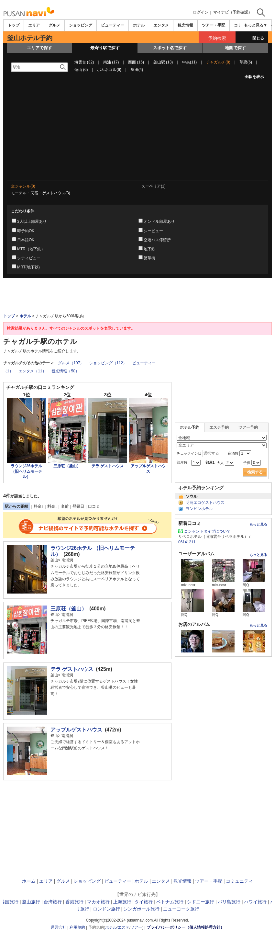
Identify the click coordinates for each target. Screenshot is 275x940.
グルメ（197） (71, 363)
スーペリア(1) (153, 186)
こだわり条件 (22, 211)
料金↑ (38, 506)
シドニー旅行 (200, 901)
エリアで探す (39, 47)
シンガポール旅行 (141, 909)
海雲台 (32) (84, 62)
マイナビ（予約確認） (232, 12)
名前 (65, 506)
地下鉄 (149, 249)
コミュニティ (239, 881)
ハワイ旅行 (255, 901)
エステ (123, 927)
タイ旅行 (144, 901)
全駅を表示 (254, 76)
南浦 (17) (111, 62)
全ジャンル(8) (23, 186)
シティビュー (28, 258)
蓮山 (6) (81, 69)
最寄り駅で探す (105, 47)
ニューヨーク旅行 (181, 909)
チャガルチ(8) (218, 62)
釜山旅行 (31, 901)
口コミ (94, 506)
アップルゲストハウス (76, 729)
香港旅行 (74, 901)
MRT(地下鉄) (28, 267)
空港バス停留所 (157, 240)
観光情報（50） (65, 371)
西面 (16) (136, 62)
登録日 (78, 506)
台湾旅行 (53, 901)
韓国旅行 (9, 901)
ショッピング (80, 25)
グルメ (54, 25)
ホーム (29, 881)
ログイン (200, 12)
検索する (255, 472)
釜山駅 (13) (163, 62)
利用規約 (77, 927)
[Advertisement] (137, 131)
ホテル (139, 25)
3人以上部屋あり (32, 221)
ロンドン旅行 (106, 909)
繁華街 (149, 258)
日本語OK (25, 240)
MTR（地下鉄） (31, 249)
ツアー (136, 927)
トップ (13, 25)
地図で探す (235, 47)
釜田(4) (137, 69)
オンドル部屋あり (159, 221)
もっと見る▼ (255, 25)
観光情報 (185, 25)
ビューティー (112, 25)
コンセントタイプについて (207, 531)
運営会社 (58, 927)
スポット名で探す (170, 47)
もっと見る (258, 524)
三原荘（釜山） (67, 466)
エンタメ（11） (32, 371)
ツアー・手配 (213, 25)
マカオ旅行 (98, 901)
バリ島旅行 (229, 901)
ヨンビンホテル (199, 508)
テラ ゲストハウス (108, 466)
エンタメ (161, 25)
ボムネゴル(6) (109, 69)
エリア (34, 25)
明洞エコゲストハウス (205, 502)
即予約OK (25, 231)
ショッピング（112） (108, 363)
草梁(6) (245, 62)
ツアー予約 (248, 427)
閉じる (258, 38)
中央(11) (189, 62)
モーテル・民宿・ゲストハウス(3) (40, 193)
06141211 (186, 542)
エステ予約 (219, 427)
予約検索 (217, 38)
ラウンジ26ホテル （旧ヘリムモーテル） (26, 471)
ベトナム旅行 (169, 901)
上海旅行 (122, 901)
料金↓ (52, 506)
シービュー (153, 231)
